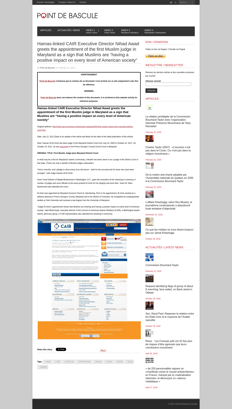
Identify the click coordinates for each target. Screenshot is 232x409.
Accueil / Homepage (45, 2)
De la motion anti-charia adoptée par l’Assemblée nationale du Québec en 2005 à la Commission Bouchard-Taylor (169, 178)
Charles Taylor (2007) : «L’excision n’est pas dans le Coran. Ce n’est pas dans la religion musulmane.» (168, 150)
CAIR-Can (69, 362)
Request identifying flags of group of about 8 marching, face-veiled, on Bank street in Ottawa (169, 289)
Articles (45, 30)
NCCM (120, 362)
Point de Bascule (47, 68)
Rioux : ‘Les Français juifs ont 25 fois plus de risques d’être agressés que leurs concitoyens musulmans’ (168, 344)
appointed (64, 147)
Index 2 (109, 31)
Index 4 (155, 31)
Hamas (98, 362)
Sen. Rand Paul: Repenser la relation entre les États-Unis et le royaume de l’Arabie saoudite (169, 316)
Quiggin (43, 367)
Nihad (130, 362)
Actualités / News (68, 30)
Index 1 (92, 31)
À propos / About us (66, 2)
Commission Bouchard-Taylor (162, 265)
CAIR (57, 362)
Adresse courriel (153, 81)
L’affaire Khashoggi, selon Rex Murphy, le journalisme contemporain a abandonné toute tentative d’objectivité (168, 205)
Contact (82, 2)
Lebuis (109, 362)
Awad (48, 362)
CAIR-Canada (85, 362)
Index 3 (129, 31)
